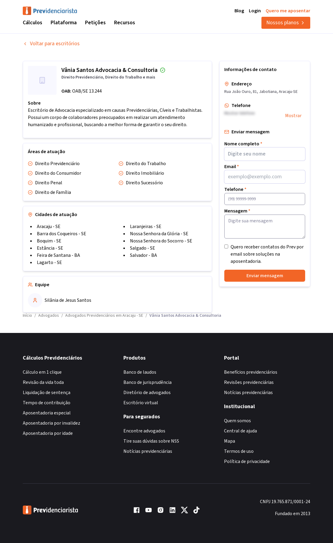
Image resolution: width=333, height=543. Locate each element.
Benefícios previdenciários (250, 372)
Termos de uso (239, 451)
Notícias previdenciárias (147, 451)
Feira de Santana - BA (58, 255)
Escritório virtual (140, 402)
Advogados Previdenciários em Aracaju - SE (104, 316)
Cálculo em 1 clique (42, 372)
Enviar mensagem (264, 275)
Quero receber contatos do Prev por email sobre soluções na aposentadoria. (267, 254)
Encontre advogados (144, 431)
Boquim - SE (49, 241)
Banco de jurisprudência (147, 382)
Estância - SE (50, 248)
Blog (239, 10)
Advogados (48, 316)
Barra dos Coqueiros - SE (61, 233)
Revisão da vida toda (43, 382)
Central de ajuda (240, 431)
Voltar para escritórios (51, 43)
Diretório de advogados (147, 392)
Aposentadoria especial (47, 413)
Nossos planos (285, 22)
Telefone (235, 189)
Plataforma (64, 22)
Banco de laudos (139, 372)
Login (255, 10)
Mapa (229, 441)
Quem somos (237, 420)
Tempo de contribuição (46, 402)
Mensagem (237, 211)
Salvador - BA (143, 255)
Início (27, 316)
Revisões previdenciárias (249, 382)
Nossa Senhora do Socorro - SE (161, 241)
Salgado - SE (142, 248)
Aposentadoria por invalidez (51, 423)
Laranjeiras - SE (145, 226)
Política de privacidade (247, 461)
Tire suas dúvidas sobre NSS (151, 441)
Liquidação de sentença (46, 392)
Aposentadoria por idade (48, 433)
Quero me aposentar (288, 10)
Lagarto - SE (49, 262)
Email (231, 166)
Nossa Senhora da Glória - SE (159, 233)
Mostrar (293, 115)
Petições (95, 22)
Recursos (124, 22)
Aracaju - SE (48, 226)
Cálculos (32, 22)
